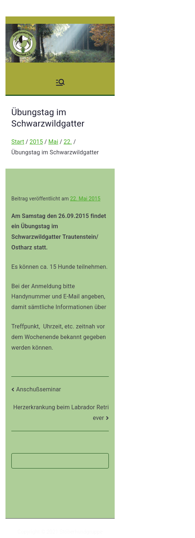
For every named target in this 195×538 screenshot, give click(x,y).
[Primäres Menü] (60, 82)
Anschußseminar (38, 389)
